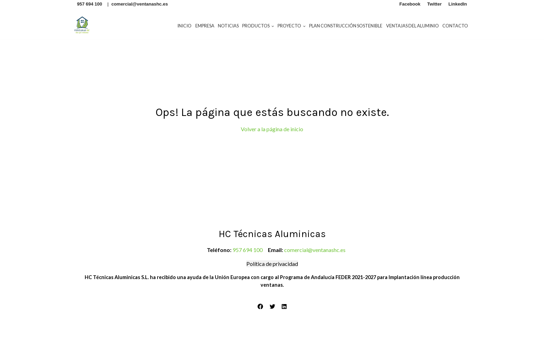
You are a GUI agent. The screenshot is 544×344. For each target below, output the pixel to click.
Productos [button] (258, 25)
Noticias (228, 25)
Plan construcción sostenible (345, 25)
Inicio (184, 25)
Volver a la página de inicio (272, 129)
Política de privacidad (272, 263)
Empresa (204, 25)
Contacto (455, 25)
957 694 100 (247, 249)
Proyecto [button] (292, 25)
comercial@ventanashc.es (315, 249)
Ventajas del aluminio (412, 25)
